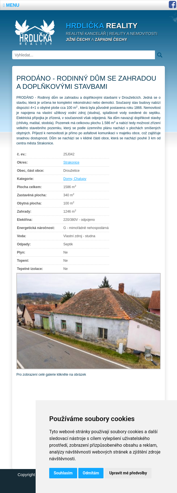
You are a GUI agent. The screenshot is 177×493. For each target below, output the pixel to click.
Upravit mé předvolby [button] (128, 473)
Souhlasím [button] (63, 473)
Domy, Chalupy (74, 179)
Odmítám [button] (91, 473)
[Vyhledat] (83, 54)
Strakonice (71, 162)
